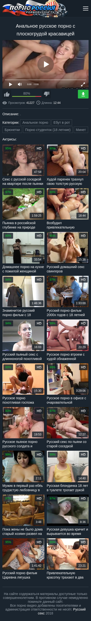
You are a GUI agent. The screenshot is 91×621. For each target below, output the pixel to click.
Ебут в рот (62, 122)
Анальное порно (35, 122)
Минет (81, 130)
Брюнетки (12, 130)
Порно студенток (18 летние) (48, 130)
